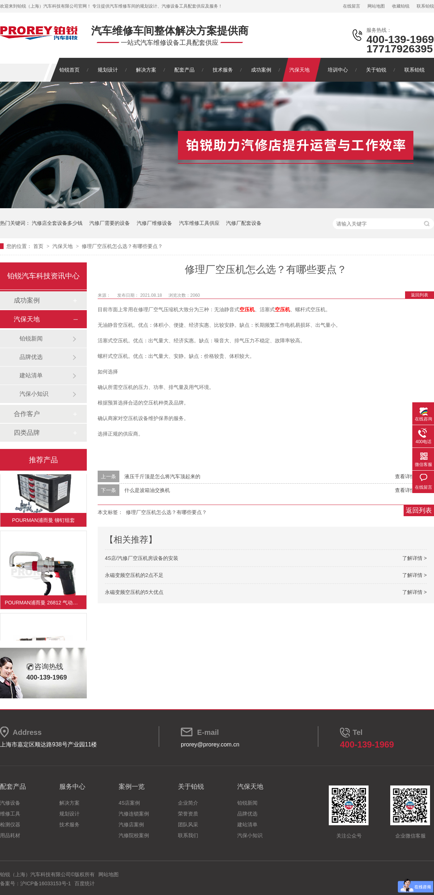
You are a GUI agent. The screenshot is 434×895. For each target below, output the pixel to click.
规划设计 (108, 70)
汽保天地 (299, 70)
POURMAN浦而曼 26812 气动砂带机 (45, 603)
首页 (39, 246)
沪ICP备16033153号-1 (45, 883)
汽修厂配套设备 (243, 223)
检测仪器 (10, 824)
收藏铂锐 (400, 6)
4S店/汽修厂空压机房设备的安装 (141, 558)
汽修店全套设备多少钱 (57, 223)
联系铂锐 (425, 6)
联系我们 (188, 835)
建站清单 (31, 375)
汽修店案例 (131, 824)
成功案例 (261, 70)
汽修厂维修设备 (154, 223)
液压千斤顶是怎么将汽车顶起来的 (162, 476)
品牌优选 (31, 357)
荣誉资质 (188, 814)
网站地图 (376, 6)
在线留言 (351, 6)
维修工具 (10, 814)
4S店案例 (129, 803)
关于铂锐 (376, 70)
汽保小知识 (34, 394)
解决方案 (146, 70)
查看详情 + (407, 476)
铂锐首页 (69, 70)
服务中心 (72, 786)
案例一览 (132, 786)
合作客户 (27, 413)
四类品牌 (27, 432)
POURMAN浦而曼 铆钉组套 (43, 521)
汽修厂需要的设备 (109, 223)
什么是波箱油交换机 (147, 490)
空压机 (247, 309)
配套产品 (184, 70)
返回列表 (419, 294)
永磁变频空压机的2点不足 (134, 575)
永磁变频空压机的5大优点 (134, 592)
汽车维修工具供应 (199, 223)
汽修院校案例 (134, 835)
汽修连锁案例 (134, 814)
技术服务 (223, 70)
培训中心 (338, 70)
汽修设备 (10, 803)
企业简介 (188, 803)
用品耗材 (10, 835)
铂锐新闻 (31, 338)
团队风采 (188, 824)
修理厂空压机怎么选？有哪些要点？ (122, 246)
